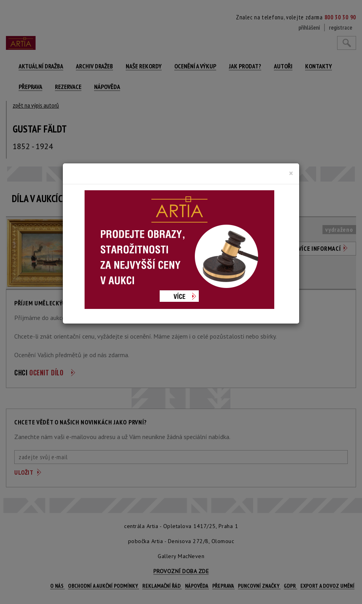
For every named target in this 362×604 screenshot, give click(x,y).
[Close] (291, 173)
